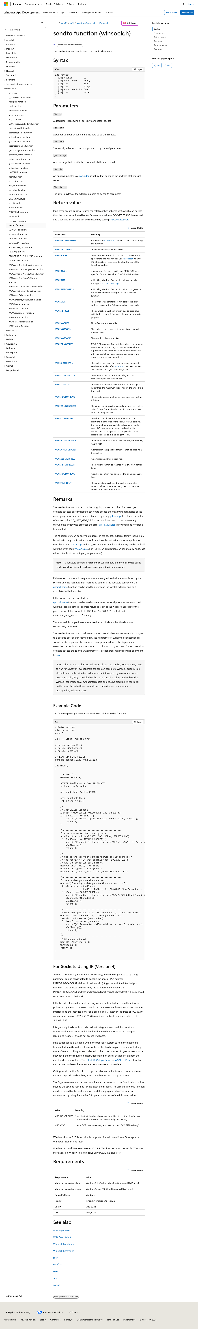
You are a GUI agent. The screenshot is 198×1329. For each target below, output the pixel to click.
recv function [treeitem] (15, 216)
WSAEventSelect (124, 1059)
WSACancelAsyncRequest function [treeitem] (25, 299)
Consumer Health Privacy (89, 1319)
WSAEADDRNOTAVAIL (65, 440)
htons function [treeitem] (16, 181)
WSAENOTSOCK (63, 338)
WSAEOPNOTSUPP (64, 344)
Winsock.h (103, 23)
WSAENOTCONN (63, 329)
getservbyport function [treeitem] (19, 159)
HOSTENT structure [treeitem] (18, 172)
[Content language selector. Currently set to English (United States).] (18, 1312)
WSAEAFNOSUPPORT (65, 449)
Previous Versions (28, 1319)
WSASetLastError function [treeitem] (21, 321)
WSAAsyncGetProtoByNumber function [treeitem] (23, 280)
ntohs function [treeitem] (16, 207)
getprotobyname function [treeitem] (21, 145)
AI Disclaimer (10, 1319)
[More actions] (142, 23)
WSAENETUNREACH (65, 464)
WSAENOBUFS (62, 323)
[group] (99, 842)
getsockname (60, 586)
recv (55, 1257)
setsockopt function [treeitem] (18, 234)
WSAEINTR (60, 280)
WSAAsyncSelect (102, 1059)
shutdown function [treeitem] (18, 238)
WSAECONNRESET (64, 418)
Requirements (160, 45)
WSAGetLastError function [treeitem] (21, 312)
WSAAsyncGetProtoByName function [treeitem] (26, 273)
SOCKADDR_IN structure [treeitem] (20, 247)
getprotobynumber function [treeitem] (22, 150)
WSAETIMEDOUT (63, 482)
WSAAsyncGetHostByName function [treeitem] (26, 269)
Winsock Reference (63, 1250)
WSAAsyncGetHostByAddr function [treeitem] (25, 264)
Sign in (191, 3)
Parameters (159, 32)
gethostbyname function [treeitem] (20, 132)
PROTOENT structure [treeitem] (18, 212)
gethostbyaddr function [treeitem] (20, 128)
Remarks (158, 41)
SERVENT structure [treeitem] (18, 229)
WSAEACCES (61, 255)
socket (56, 1284)
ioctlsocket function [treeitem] (18, 194)
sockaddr (84, 175)
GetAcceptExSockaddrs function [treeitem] (24, 123)
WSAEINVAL (61, 271)
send (58, 655)
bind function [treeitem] (15, 106)
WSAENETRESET (63, 310)
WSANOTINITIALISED (65, 240)
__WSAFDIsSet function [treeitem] (20, 97)
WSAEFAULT (61, 301)
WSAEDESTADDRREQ (65, 458)
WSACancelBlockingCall (110, 283)
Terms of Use (113, 1319)
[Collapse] (42, 23)
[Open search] (183, 4)
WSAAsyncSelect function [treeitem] (21, 295)
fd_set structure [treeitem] (16, 114)
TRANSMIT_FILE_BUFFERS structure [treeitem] (25, 256)
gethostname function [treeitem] (19, 136)
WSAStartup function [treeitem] (19, 326)
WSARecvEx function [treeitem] (18, 317)
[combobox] (25, 29)
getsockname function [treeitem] (19, 163)
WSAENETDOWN (63, 249)
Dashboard (187, 12)
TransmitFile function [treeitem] (18, 260)
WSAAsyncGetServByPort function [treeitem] (25, 290)
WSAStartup (109, 240)
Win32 (64, 23)
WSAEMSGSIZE (62, 384)
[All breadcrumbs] (56, 23)
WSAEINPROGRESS (64, 289)
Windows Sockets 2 (86, 23)
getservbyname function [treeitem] (20, 154)
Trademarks (128, 1319)
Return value (160, 37)
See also (157, 49)
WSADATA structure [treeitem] (18, 308)
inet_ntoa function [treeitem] (17, 189)
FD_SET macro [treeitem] (15, 119)
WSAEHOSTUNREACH (65, 396)
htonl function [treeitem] (15, 176)
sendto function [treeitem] (16, 225)
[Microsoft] (6, 4)
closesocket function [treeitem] (18, 110)
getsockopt (115, 516)
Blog (42, 1319)
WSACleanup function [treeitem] (19, 303)
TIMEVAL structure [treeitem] (17, 251)
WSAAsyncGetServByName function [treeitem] (26, 286)
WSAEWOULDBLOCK (65, 375)
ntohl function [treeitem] (15, 203)
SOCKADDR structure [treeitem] (19, 242)
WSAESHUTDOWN (64, 362)
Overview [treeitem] (13, 92)
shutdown (119, 366)
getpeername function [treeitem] (19, 141)
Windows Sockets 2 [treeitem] (15, 35)
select (89, 1059)
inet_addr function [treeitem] (17, 185)
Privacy (67, 1319)
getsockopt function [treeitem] (18, 167)
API (72, 23)
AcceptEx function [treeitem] (17, 101)
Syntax (157, 28)
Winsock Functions (63, 1244)
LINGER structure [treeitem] (17, 198)
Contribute (55, 1319)
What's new (171, 12)
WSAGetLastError (118, 219)
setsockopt (128, 258)
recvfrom (58, 1264)
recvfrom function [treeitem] (17, 220)
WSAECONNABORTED (66, 406)
